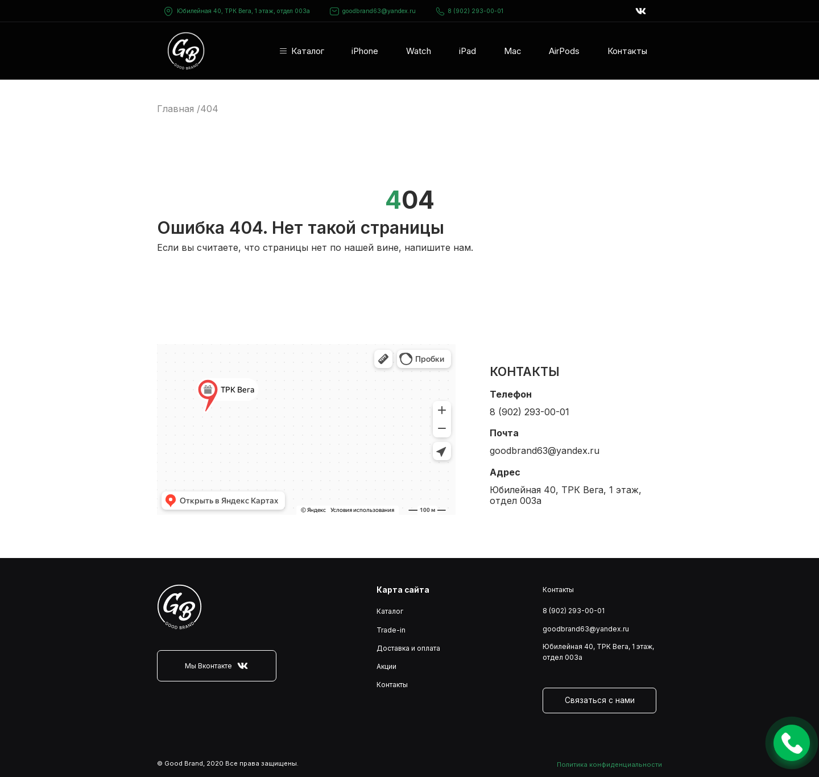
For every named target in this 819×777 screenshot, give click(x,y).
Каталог (307, 51)
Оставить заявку (792, 743)
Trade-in (391, 630)
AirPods (564, 51)
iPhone (364, 51)
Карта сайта (403, 589)
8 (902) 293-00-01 (469, 11)
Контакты (627, 51)
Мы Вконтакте (217, 666)
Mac (513, 51)
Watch (418, 51)
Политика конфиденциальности (609, 764)
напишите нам (437, 247)
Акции (386, 666)
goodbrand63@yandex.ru (372, 11)
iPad (467, 51)
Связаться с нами (600, 700)
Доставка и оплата (408, 648)
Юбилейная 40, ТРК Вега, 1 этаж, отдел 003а (243, 11)
